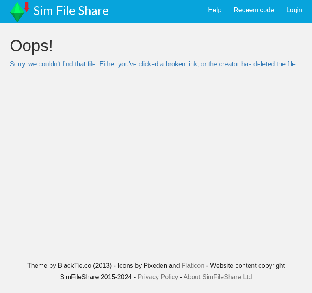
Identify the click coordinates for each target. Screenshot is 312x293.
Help (214, 10)
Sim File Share (71, 10)
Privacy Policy (158, 276)
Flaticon (193, 265)
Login (294, 10)
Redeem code (254, 10)
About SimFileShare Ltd (218, 276)
